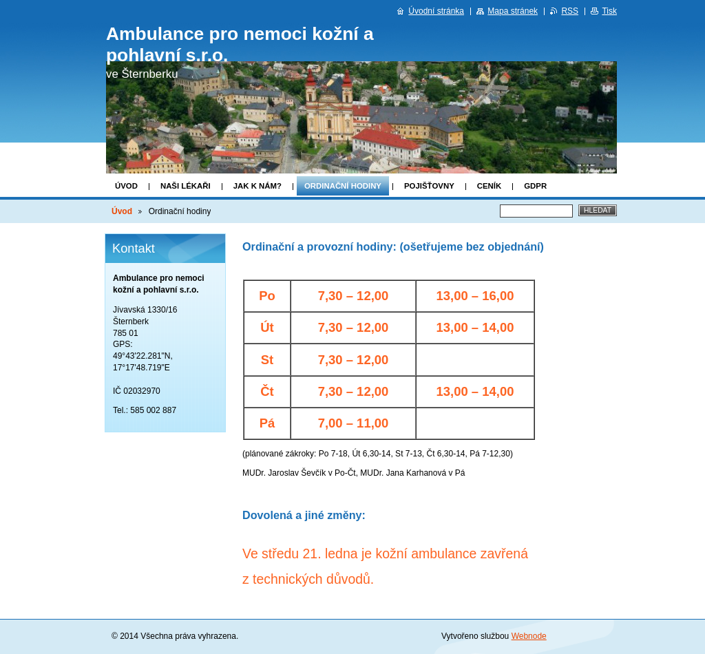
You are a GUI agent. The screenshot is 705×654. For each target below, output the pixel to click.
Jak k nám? (257, 186)
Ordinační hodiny (342, 186)
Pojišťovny (429, 186)
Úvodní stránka (436, 11)
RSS (569, 11)
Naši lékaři (185, 186)
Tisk (609, 11)
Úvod (126, 186)
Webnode (529, 636)
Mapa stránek (512, 11)
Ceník (489, 186)
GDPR (535, 186)
